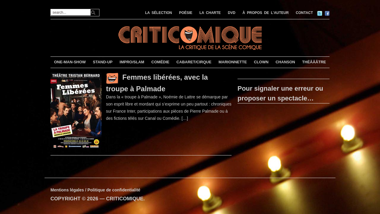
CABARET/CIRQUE (193, 62)
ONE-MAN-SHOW (70, 62)
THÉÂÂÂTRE (314, 62)
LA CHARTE (210, 13)
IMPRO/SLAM (132, 62)
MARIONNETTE (232, 62)
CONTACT (304, 13)
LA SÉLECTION (158, 13)
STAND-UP (103, 62)
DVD (231, 13)
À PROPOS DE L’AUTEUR (266, 13)
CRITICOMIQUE (124, 199)
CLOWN (261, 62)
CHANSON (285, 62)
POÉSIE (185, 13)
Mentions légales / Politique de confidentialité (95, 190)
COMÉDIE (160, 62)
